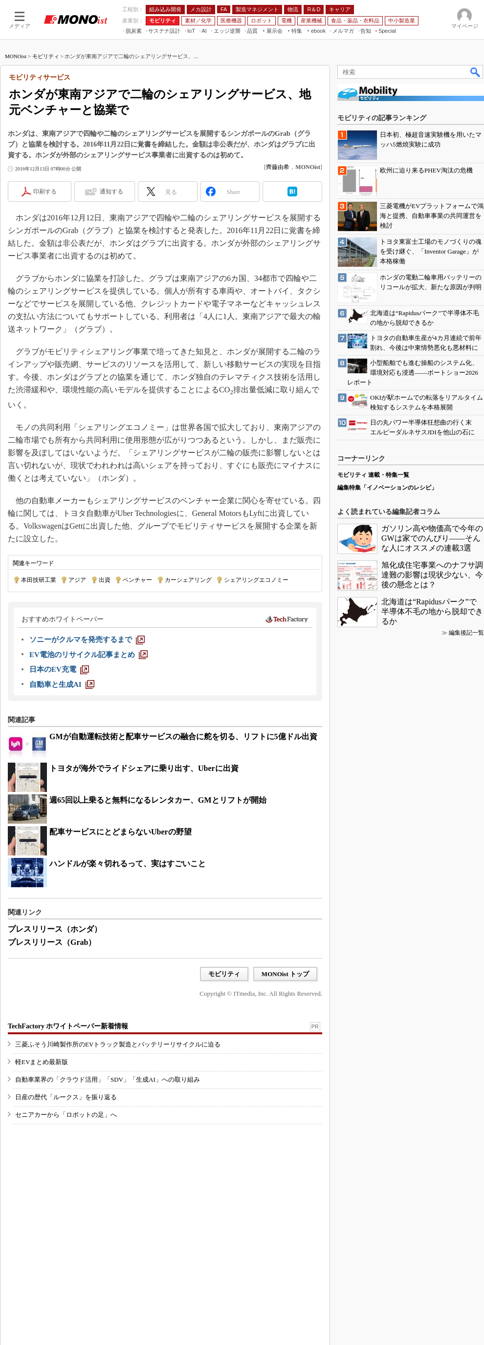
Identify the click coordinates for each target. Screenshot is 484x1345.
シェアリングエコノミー (256, 579)
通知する (111, 191)
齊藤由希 (277, 167)
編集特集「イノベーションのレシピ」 (387, 487)
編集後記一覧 (466, 632)
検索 (475, 72)
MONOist (15, 56)
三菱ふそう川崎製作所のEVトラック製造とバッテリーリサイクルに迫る (117, 1044)
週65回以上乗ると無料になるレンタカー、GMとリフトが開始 (157, 800)
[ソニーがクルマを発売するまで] (87, 639)
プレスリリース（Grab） (52, 942)
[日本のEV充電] (59, 669)
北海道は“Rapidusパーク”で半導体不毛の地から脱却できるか (432, 611)
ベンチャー (137, 579)
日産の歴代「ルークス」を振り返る (66, 1097)
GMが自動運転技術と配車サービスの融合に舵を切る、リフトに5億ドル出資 (183, 736)
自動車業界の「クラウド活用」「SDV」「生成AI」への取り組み (107, 1079)
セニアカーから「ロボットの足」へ (66, 1114)
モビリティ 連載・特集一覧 (373, 474)
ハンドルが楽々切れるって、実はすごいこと (127, 863)
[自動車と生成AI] (61, 684)
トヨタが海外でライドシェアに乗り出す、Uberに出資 (144, 768)
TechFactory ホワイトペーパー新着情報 (68, 1026)
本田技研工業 (38, 579)
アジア (77, 579)
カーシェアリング (188, 579)
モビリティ (45, 56)
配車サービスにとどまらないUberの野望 (120, 832)
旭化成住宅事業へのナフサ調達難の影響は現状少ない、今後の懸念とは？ (432, 575)
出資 (104, 579)
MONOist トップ (285, 974)
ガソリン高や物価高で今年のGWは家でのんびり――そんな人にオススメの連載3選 (432, 538)
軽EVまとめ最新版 (41, 1062)
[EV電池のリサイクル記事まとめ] (88, 655)
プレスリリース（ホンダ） (55, 929)
